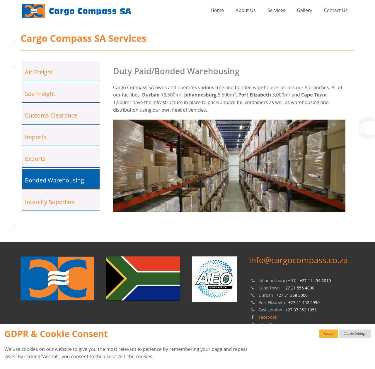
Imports (35, 137)
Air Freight (39, 72)
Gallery (304, 10)
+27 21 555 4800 (298, 288)
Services (276, 10)
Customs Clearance (51, 115)
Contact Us (335, 10)
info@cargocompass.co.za (298, 259)
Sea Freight (40, 94)
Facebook (268, 317)
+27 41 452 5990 (304, 302)
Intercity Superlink (49, 202)
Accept (328, 334)
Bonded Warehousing (54, 180)
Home (217, 10)
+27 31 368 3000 (292, 295)
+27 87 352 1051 (301, 310)
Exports (35, 159)
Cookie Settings (355, 334)
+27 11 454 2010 (315, 280)
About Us (246, 10)
